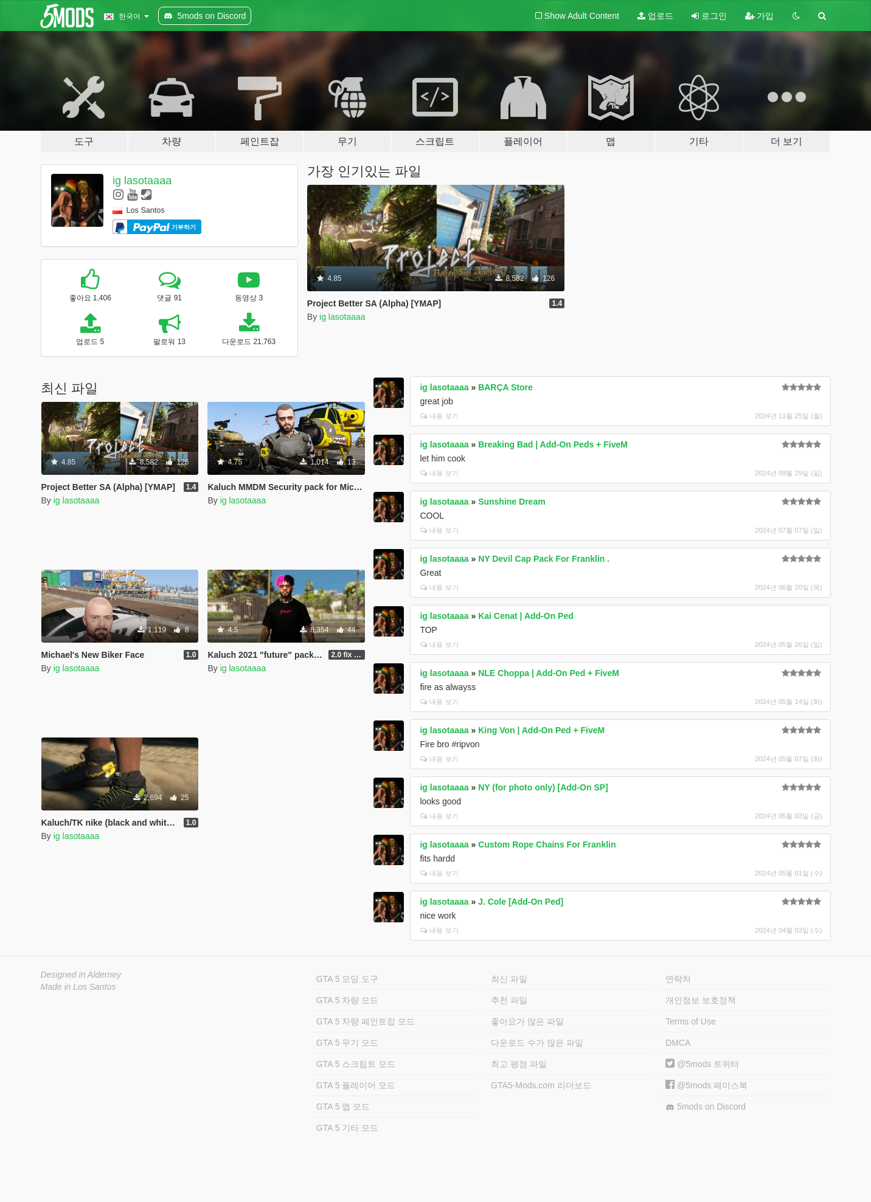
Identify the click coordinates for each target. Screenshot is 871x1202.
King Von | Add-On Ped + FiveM (541, 730)
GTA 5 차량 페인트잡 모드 (365, 1021)
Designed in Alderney (81, 974)
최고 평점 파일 (519, 1064)
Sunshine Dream (511, 501)
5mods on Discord (705, 1107)
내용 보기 (439, 416)
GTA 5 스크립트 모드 (355, 1064)
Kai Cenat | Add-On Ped (526, 616)
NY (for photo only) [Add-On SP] (543, 787)
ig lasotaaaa (142, 180)
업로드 (655, 16)
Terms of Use (690, 1021)
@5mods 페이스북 (706, 1085)
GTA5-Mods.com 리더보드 (541, 1085)
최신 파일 (509, 979)
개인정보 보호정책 (700, 1000)
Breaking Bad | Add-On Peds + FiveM (553, 444)
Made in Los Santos (78, 987)
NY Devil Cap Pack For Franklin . (543, 559)
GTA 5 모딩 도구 (347, 979)
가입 (759, 16)
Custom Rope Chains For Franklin (547, 844)
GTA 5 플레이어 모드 (355, 1085)
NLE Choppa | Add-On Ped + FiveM (548, 673)
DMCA (677, 1043)
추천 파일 (509, 1000)
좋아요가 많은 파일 (527, 1021)
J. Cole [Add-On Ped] (520, 902)
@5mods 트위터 (702, 1064)
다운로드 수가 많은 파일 (537, 1043)
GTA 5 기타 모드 (347, 1128)
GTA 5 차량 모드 (347, 1000)
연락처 (678, 979)
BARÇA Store (505, 387)
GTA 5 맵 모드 (343, 1106)
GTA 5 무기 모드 (347, 1043)
